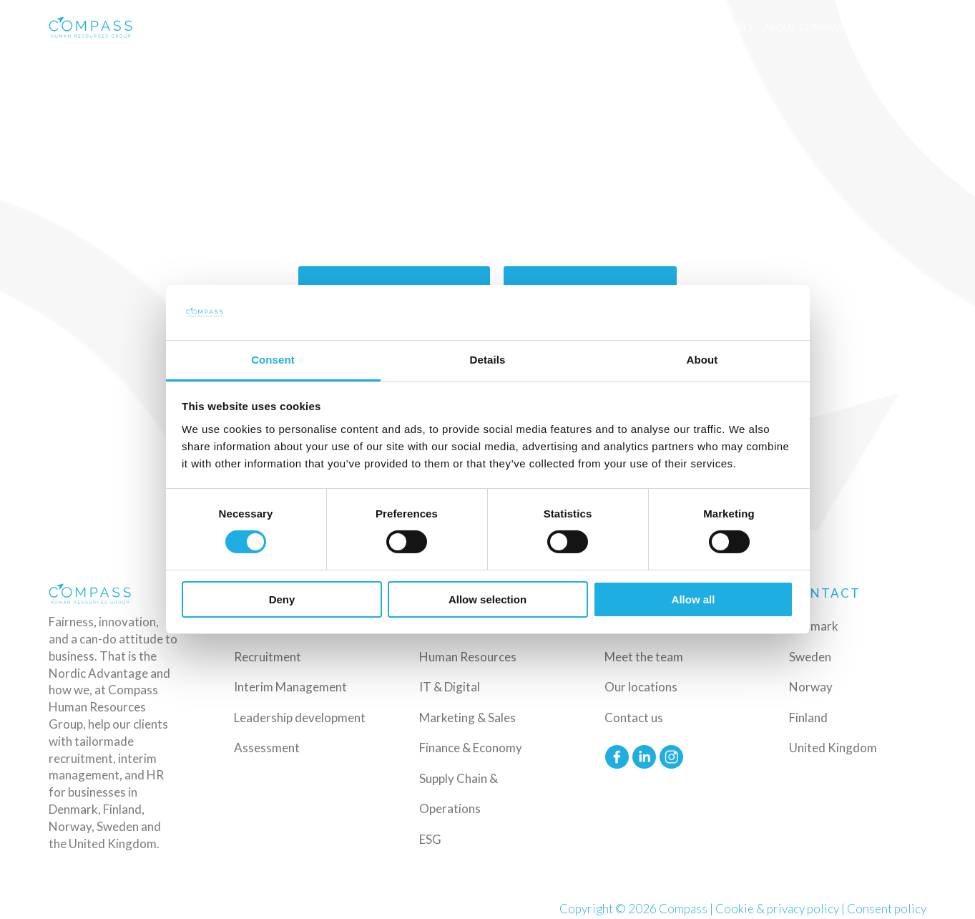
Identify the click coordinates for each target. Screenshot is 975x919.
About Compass (803, 27)
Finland (808, 716)
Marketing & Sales (467, 716)
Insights (731, 27)
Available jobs (663, 27)
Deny (282, 599)
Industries (503, 27)
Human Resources (467, 655)
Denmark (813, 625)
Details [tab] (488, 360)
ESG (430, 837)
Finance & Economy (470, 746)
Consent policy (886, 907)
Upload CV (892, 27)
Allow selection (487, 599)
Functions (578, 27)
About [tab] (702, 360)
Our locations (640, 686)
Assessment (267, 746)
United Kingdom (833, 746)
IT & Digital (449, 686)
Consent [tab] (273, 360)
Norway (811, 686)
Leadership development (300, 716)
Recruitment (267, 655)
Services (434, 27)
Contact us (633, 716)
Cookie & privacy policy (777, 907)
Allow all (693, 599)
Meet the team (643, 655)
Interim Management (290, 686)
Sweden (810, 655)
